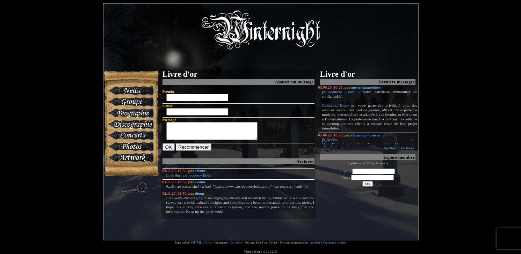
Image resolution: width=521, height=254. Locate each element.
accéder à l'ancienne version (328, 242)
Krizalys (236, 242)
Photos (130, 146)
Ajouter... (390, 148)
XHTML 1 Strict (201, 242)
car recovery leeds (197, 178)
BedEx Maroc (329, 141)
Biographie (130, 113)
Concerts (130, 135)
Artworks (130, 157)
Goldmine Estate (340, 92)
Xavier (273, 242)
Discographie (130, 124)
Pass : (367, 177)
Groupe (130, 101)
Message (169, 120)
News (130, 90)
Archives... (408, 148)
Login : (367, 171)
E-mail (168, 106)
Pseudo (168, 91)
